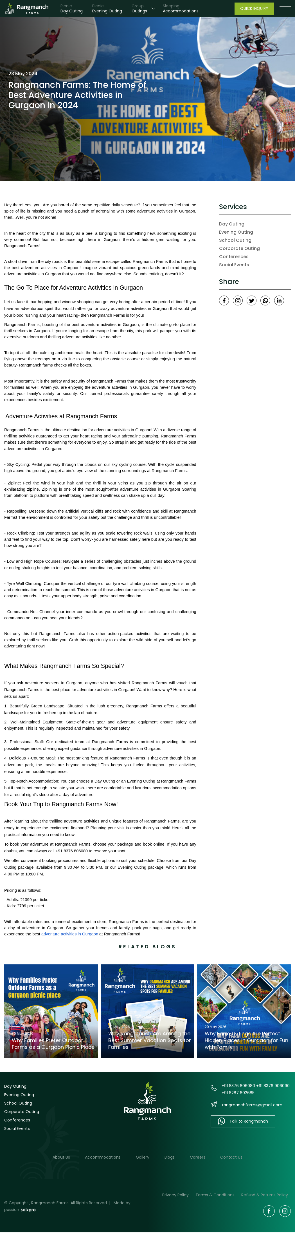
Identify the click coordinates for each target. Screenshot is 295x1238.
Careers (197, 1157)
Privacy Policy (175, 1195)
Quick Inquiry (254, 8)
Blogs (170, 1157)
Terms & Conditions (215, 1195)
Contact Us (231, 1157)
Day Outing (231, 224)
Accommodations (103, 1157)
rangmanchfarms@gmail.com (252, 1105)
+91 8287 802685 (238, 1093)
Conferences (234, 256)
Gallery (142, 1157)
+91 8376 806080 (238, 1086)
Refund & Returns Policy (264, 1195)
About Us (61, 1157)
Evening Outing (236, 232)
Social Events (234, 265)
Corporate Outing (239, 248)
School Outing (235, 240)
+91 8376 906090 (273, 1086)
